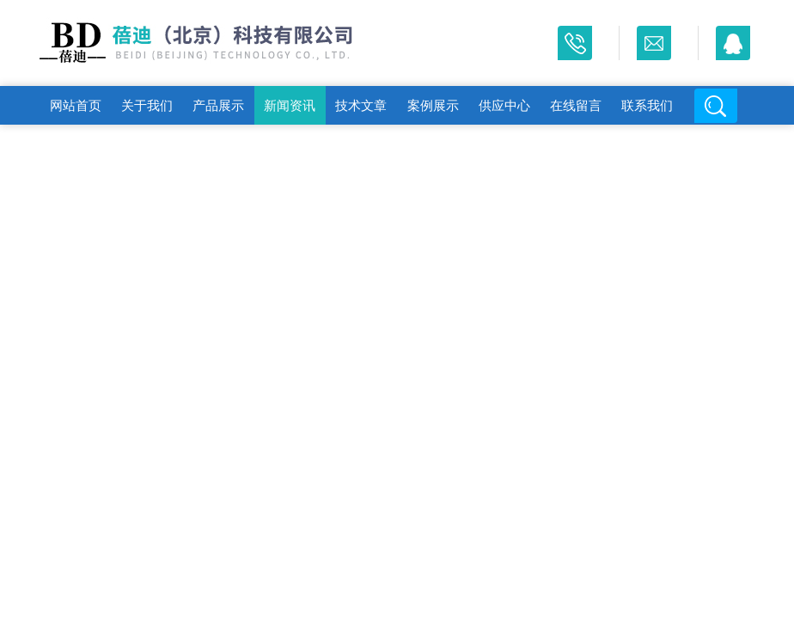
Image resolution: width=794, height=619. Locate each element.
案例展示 (433, 105)
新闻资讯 (289, 105)
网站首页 (75, 105)
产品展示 (218, 105)
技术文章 (361, 105)
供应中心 (504, 105)
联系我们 (647, 105)
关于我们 (147, 105)
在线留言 (576, 105)
